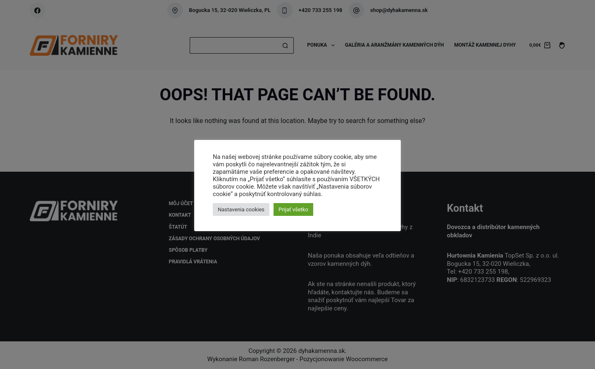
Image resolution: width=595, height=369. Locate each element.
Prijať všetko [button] (293, 209)
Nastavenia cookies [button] (241, 209)
